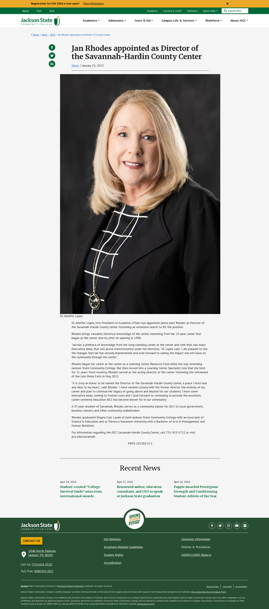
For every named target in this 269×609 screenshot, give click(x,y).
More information (93, 3)
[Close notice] (227, 4)
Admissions (116, 20)
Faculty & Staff (172, 10)
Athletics (192, 10)
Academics (90, 20)
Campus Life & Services (178, 20)
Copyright (227, 586)
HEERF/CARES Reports (196, 555)
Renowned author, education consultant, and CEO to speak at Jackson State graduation (140, 491)
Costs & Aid (143, 20)
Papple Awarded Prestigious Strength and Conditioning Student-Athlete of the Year (196, 491)
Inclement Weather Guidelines (123, 547)
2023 (52, 34)
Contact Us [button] (31, 541)
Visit (39, 10)
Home (36, 34)
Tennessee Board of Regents (70, 586)
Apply (25, 10)
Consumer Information (195, 539)
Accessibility (241, 586)
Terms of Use (213, 586)
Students (152, 10)
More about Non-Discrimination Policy (208, 592)
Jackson (24, 586)
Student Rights (113, 555)
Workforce (212, 20)
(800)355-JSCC (43, 571)
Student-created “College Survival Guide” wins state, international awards (81, 491)
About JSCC (238, 20)
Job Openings (112, 539)
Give (51, 10)
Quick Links (209, 10)
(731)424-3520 (42, 564)
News (44, 34)
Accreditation (112, 563)
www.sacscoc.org (146, 603)
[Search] (235, 10)
